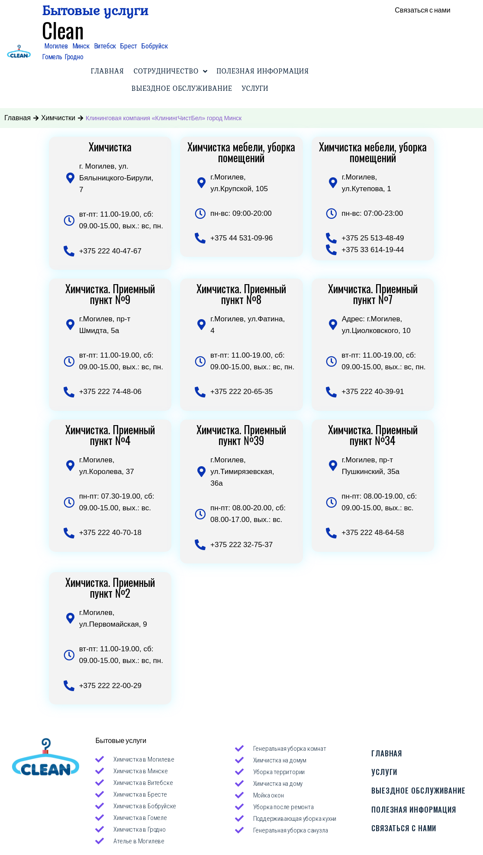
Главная (17, 118)
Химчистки (58, 118)
